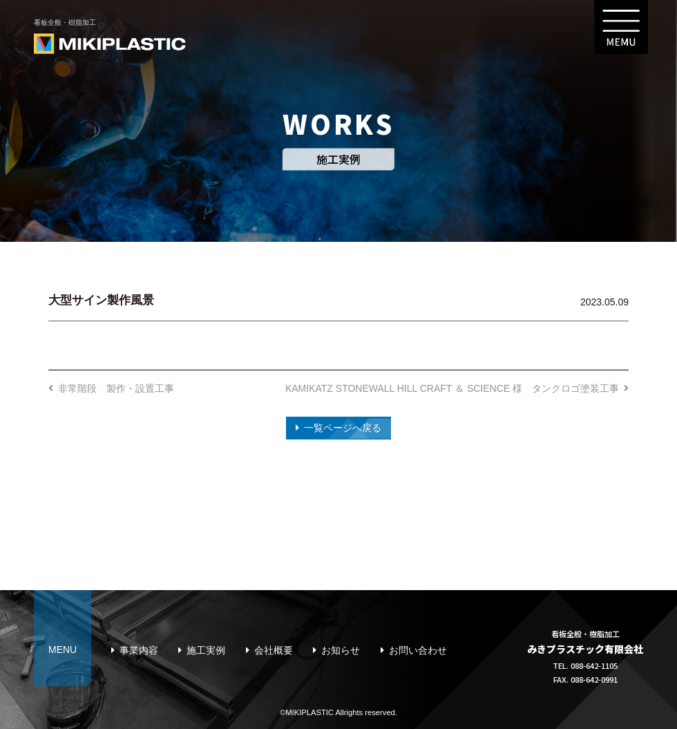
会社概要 (273, 650)
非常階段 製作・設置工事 (116, 388)
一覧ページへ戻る (342, 427)
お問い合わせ (418, 650)
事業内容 (139, 650)
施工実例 (206, 650)
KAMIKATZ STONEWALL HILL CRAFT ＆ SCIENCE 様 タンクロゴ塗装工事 (452, 388)
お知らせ (340, 650)
